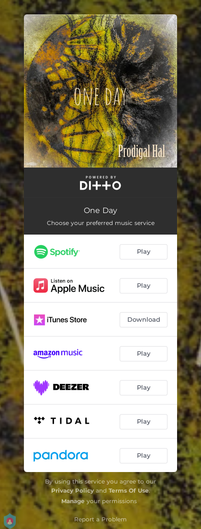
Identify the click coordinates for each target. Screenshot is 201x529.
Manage (73, 501)
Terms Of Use (129, 490)
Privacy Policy (72, 490)
